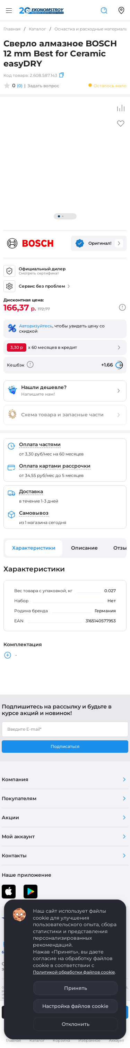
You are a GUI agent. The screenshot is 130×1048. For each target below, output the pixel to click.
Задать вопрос (43, 85)
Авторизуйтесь (35, 325)
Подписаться (65, 746)
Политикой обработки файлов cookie (74, 972)
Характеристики (33, 548)
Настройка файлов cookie (75, 1006)
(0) (20, 85)
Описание (84, 548)
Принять (75, 988)
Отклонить (75, 1024)
